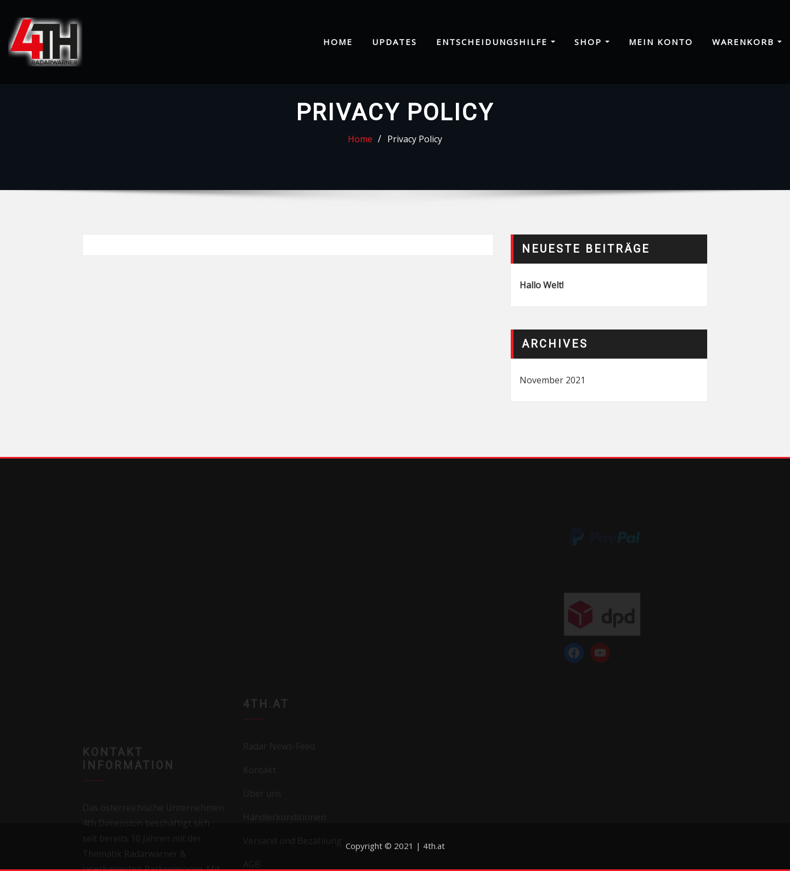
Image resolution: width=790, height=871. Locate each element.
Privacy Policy (414, 139)
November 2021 (552, 380)
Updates (394, 41)
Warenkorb (747, 41)
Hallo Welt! (541, 285)
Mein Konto (661, 41)
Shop (592, 41)
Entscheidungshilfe (495, 41)
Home (338, 41)
